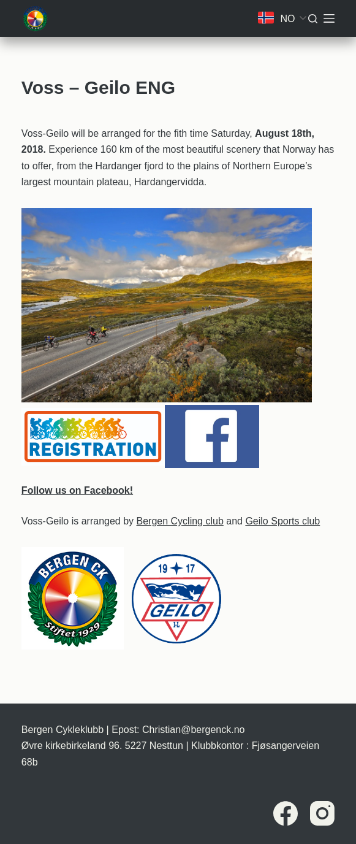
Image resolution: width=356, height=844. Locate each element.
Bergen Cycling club (180, 521)
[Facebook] (285, 813)
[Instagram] (322, 813)
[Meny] (329, 18)
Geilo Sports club (282, 521)
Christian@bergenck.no (193, 729)
